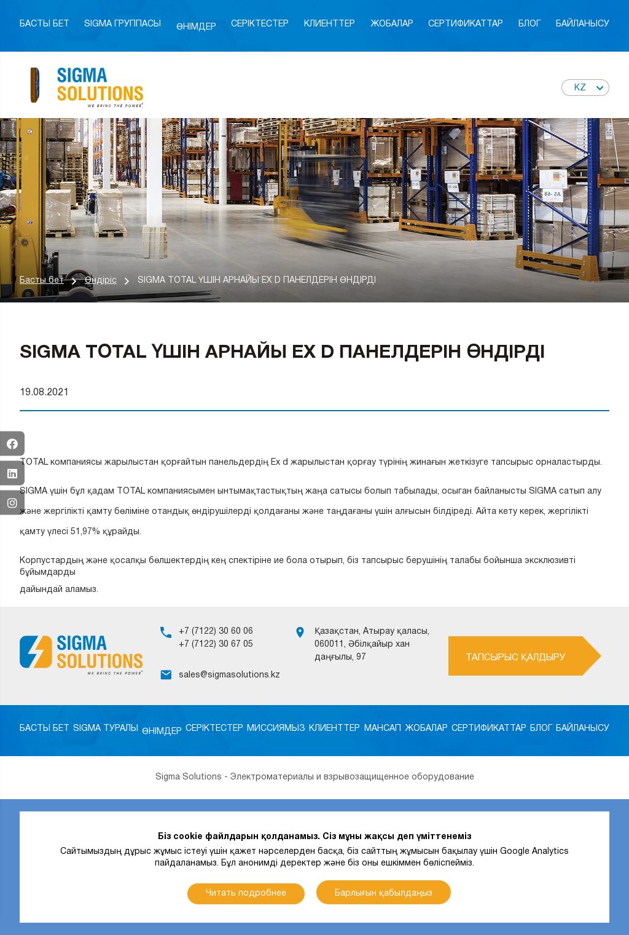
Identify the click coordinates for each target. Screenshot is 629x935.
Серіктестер (260, 24)
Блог (529, 24)
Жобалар (391, 24)
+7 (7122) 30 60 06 (216, 632)
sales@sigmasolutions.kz (229, 675)
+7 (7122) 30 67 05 (216, 645)
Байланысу (582, 24)
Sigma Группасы (122, 24)
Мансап (382, 729)
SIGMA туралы (105, 729)
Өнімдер (196, 27)
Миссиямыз (276, 729)
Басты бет (44, 24)
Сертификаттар (465, 24)
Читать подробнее (246, 894)
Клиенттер (329, 24)
